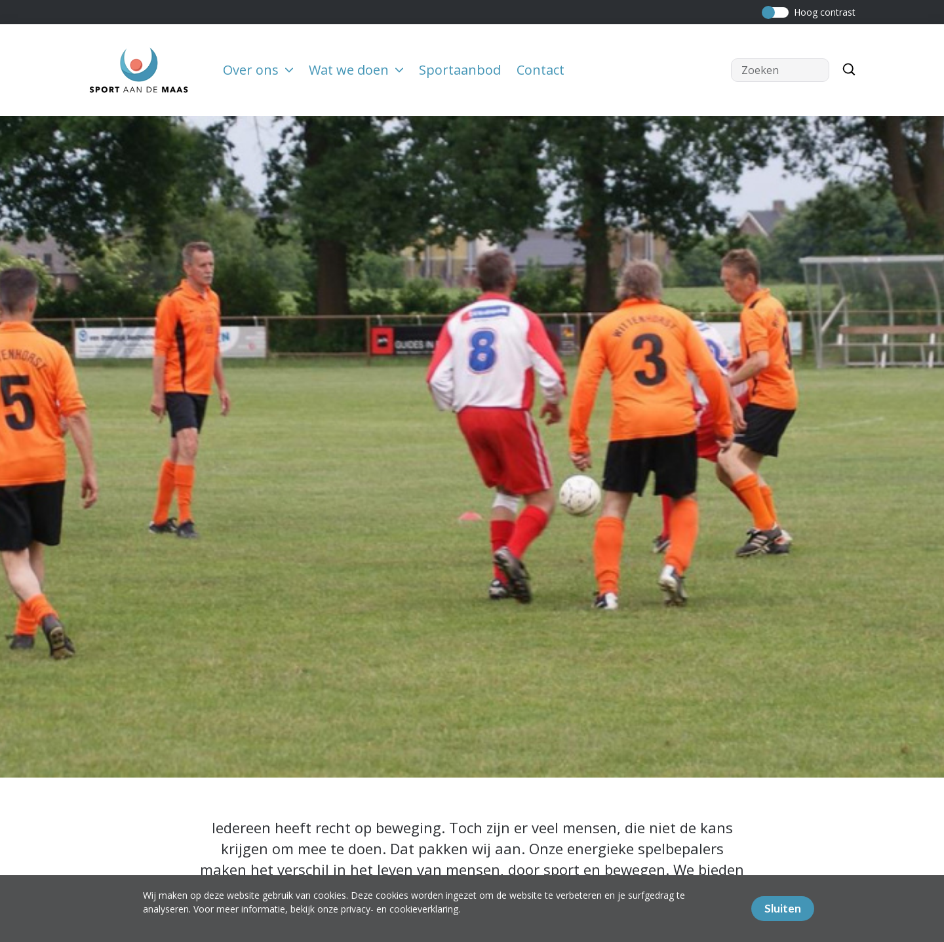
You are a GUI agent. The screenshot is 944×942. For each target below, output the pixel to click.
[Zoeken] (846, 70)
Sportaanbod (460, 70)
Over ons (258, 70)
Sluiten (782, 908)
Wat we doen (356, 70)
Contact (540, 70)
